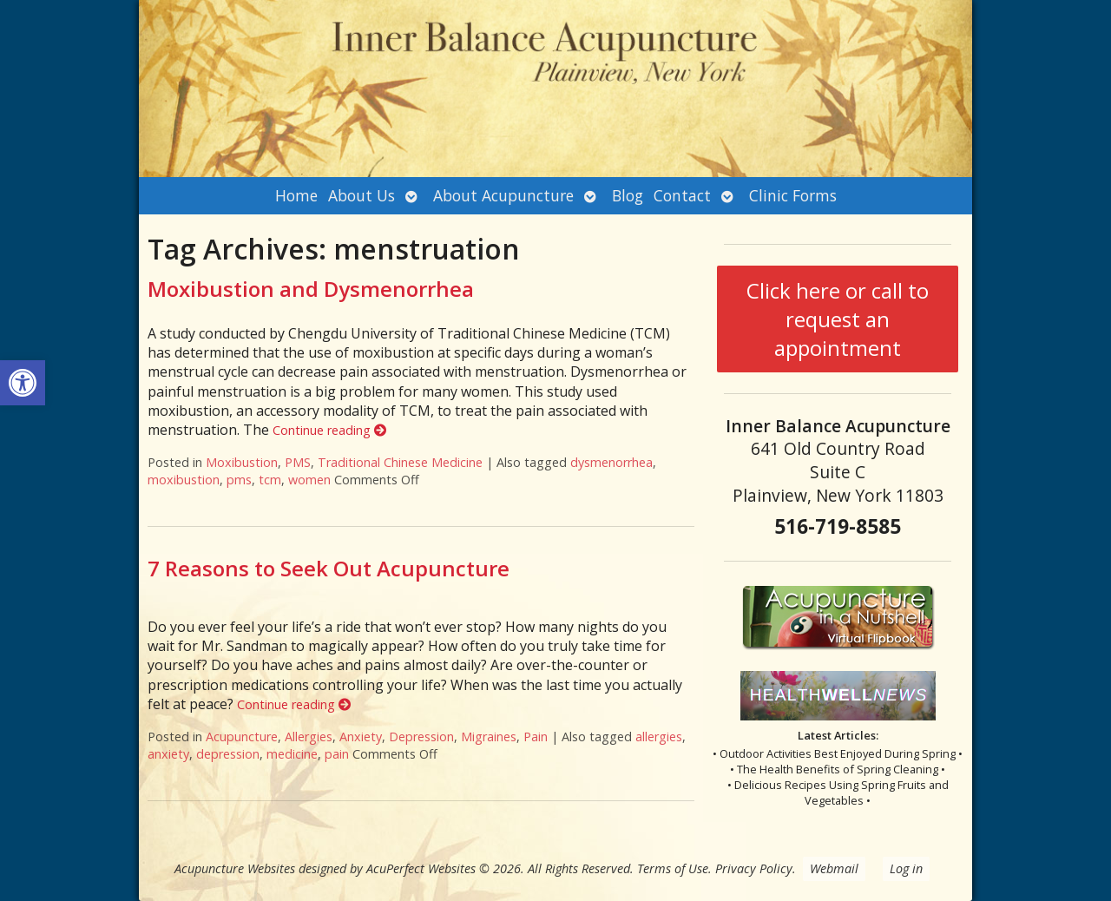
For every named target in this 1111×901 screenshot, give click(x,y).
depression (228, 754)
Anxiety (360, 736)
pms (239, 479)
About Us (361, 195)
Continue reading (329, 430)
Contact (682, 195)
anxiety (168, 754)
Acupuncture (242, 736)
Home (296, 195)
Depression (421, 736)
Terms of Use (672, 868)
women (309, 479)
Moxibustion (242, 462)
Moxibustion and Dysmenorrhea (311, 288)
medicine (292, 754)
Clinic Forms (793, 195)
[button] (22, 382)
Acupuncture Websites (234, 868)
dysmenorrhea (611, 462)
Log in (906, 868)
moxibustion (184, 479)
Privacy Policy (753, 868)
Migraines (488, 736)
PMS (298, 462)
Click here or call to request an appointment (837, 319)
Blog (627, 195)
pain (337, 754)
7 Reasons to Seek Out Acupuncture (328, 568)
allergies (658, 736)
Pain (535, 736)
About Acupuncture (503, 195)
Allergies (308, 736)
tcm (270, 479)
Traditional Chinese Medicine (400, 462)
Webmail (834, 868)
